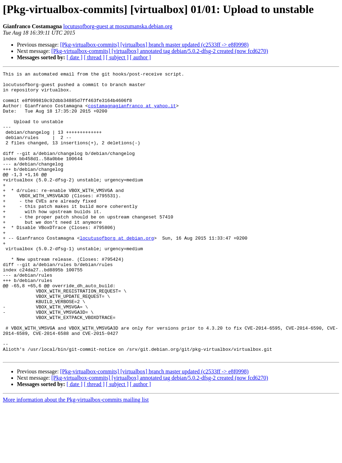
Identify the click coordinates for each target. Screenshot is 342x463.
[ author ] (140, 57)
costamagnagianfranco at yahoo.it (132, 113)
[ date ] (74, 57)
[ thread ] (94, 57)
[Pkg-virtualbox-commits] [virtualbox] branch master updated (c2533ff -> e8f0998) (154, 45)
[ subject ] (117, 57)
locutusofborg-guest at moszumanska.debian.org (118, 26)
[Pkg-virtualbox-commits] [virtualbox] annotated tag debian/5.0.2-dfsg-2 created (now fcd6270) (159, 51)
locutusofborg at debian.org (117, 272)
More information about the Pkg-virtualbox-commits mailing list (76, 457)
